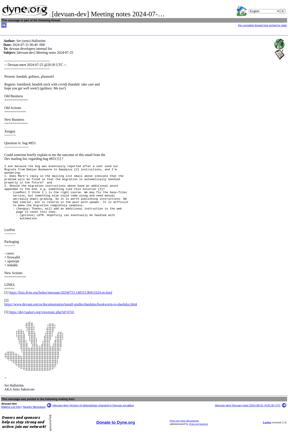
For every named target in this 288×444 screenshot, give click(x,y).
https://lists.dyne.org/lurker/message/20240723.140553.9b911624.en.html (60, 303)
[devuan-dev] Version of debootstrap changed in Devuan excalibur (93, 416)
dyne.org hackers (198, 435)
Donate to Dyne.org (115, 433)
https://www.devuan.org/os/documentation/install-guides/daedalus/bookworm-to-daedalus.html (70, 315)
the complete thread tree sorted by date (262, 25)
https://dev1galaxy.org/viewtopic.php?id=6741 (41, 323)
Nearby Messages (34, 418)
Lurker (267, 433)
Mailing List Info (11, 418)
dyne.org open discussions (184, 431)
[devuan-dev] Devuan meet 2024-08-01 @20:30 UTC (248, 416)
